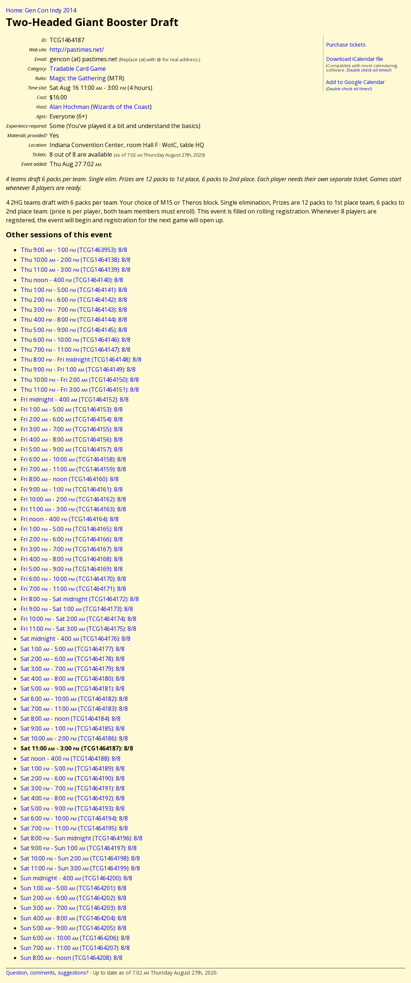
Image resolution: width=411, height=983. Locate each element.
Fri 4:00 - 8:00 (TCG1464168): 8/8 (72, 559)
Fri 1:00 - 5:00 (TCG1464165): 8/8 (72, 529)
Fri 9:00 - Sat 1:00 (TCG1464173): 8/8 (77, 609)
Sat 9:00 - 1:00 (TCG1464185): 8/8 (73, 728)
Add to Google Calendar (355, 81)
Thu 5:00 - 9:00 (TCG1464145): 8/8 (74, 330)
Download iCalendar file (354, 58)
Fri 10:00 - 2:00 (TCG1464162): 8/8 (73, 499)
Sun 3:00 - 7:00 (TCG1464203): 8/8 (73, 908)
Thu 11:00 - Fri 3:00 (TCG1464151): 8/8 (80, 389)
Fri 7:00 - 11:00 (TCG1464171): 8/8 (73, 589)
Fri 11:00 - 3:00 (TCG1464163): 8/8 (73, 509)
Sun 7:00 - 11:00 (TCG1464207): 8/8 (75, 948)
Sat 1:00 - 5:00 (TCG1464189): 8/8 (73, 768)
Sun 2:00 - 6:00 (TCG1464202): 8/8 (73, 898)
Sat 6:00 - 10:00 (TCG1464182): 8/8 (74, 699)
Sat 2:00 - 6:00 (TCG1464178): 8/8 (73, 659)
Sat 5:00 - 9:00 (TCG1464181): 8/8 (73, 688)
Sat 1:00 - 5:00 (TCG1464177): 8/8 (73, 649)
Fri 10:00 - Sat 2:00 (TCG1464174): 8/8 (78, 619)
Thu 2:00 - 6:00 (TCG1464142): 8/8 (74, 300)
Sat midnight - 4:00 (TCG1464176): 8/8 (75, 639)
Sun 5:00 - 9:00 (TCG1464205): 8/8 (73, 928)
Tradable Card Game (77, 69)
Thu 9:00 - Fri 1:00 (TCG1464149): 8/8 (78, 369)
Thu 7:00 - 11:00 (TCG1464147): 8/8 (75, 350)
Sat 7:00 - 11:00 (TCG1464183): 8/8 (74, 709)
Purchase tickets (346, 44)
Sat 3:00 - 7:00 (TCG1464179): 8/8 (73, 669)
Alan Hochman (69, 107)
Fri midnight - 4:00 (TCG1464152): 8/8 (75, 399)
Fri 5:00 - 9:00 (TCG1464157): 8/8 (72, 449)
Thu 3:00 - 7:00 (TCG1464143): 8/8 (74, 310)
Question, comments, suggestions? (47, 972)
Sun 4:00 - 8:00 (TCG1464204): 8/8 (73, 918)
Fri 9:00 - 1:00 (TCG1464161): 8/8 (72, 489)
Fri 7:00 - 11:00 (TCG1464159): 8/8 (73, 469)
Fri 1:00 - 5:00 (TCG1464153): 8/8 (72, 409)
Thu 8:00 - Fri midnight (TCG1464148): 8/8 (81, 359)
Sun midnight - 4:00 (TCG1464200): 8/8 (76, 878)
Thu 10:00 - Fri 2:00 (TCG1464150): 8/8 (80, 380)
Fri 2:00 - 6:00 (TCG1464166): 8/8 (72, 539)
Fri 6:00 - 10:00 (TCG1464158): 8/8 (73, 459)
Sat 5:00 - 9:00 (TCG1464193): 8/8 (73, 808)
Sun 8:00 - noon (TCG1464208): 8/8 (71, 958)
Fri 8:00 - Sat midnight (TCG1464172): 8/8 (80, 599)
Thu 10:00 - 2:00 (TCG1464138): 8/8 (75, 260)
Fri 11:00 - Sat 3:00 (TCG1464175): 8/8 (78, 629)
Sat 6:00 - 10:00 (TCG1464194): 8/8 (74, 818)
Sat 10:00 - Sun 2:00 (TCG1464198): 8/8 (80, 858)
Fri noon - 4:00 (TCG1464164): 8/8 (70, 519)
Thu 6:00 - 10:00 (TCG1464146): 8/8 (75, 340)
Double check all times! (368, 70)
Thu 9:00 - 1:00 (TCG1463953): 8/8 (74, 250)
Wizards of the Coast (121, 107)
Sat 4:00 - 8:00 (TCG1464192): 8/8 (73, 798)
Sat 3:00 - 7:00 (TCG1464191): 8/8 (73, 788)
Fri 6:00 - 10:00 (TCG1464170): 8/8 (73, 579)
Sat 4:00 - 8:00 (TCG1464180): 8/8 (73, 679)
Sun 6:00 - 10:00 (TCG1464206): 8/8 (75, 938)
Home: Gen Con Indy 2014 (41, 10)
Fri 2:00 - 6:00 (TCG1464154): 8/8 (72, 419)
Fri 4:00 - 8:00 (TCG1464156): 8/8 (72, 439)
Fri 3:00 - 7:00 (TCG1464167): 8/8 (72, 549)
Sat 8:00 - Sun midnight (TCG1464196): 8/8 (81, 838)
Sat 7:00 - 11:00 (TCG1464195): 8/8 (74, 828)
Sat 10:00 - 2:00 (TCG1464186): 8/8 (74, 738)
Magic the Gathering (77, 78)
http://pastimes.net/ (76, 49)
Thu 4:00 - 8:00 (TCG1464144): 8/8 (74, 319)
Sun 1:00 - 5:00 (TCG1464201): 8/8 (73, 888)
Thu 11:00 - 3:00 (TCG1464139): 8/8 (75, 270)
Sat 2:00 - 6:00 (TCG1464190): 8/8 (73, 778)
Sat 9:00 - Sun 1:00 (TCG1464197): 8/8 (79, 848)
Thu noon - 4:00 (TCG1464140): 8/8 (72, 280)
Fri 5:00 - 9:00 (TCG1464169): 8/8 (72, 569)
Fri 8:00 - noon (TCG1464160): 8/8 (70, 479)
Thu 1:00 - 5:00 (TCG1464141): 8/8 (74, 290)
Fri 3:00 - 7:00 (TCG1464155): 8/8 (72, 429)
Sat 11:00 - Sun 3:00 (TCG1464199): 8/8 (80, 868)
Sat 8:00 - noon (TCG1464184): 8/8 (71, 719)
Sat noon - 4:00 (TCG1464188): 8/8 (71, 758)
